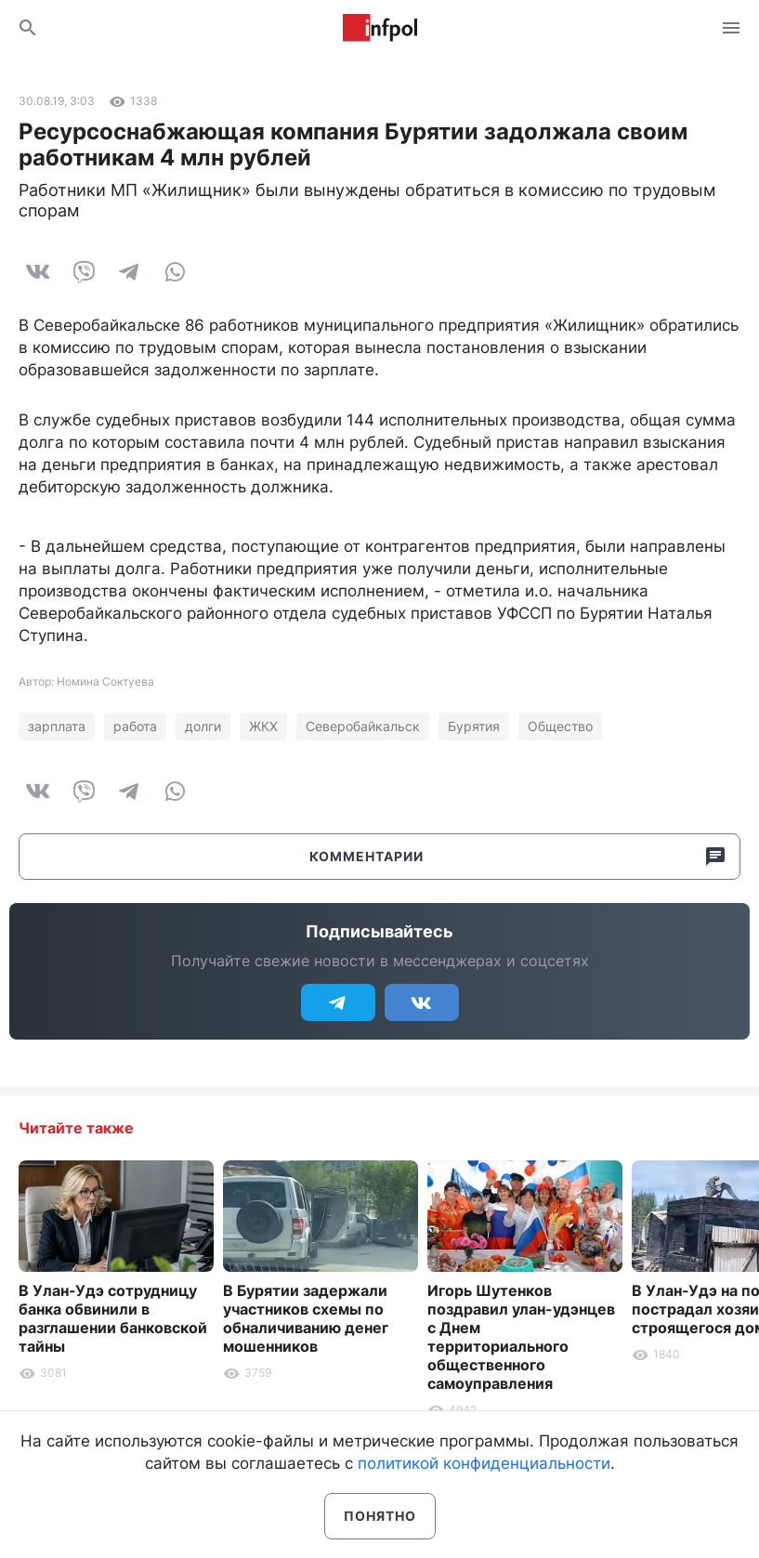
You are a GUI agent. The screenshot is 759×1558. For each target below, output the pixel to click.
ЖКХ (263, 726)
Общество (560, 726)
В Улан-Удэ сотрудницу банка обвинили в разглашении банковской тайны (113, 1318)
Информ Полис (380, 28)
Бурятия (474, 726)
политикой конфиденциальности (484, 1463)
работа (135, 726)
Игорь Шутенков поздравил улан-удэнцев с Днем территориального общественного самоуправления (521, 1337)
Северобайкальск (363, 726)
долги (203, 726)
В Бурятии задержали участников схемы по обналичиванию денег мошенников (305, 1318)
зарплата (56, 726)
